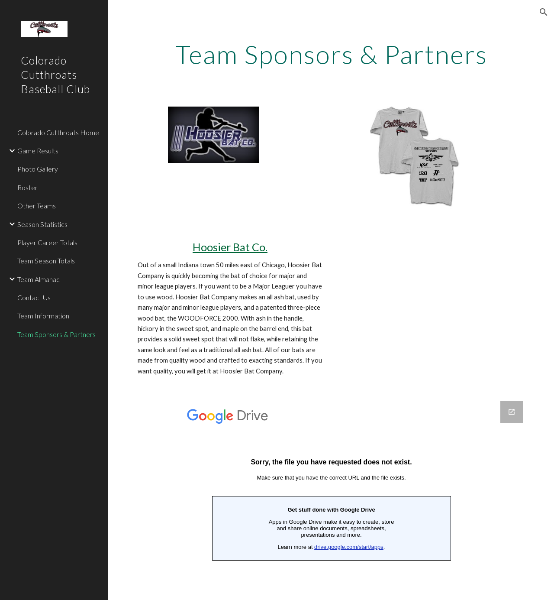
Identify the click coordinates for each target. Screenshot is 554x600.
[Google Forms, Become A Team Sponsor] (331, 495)
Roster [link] (27, 187)
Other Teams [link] (36, 205)
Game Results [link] (37, 150)
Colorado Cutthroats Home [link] (58, 132)
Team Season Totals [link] (46, 260)
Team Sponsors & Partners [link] (56, 334)
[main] (331, 54)
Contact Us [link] (34, 297)
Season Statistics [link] (42, 224)
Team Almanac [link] (38, 279)
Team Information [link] (43, 315)
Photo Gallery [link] (37, 169)
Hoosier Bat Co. (230, 246)
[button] (543, 12)
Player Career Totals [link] (47, 242)
